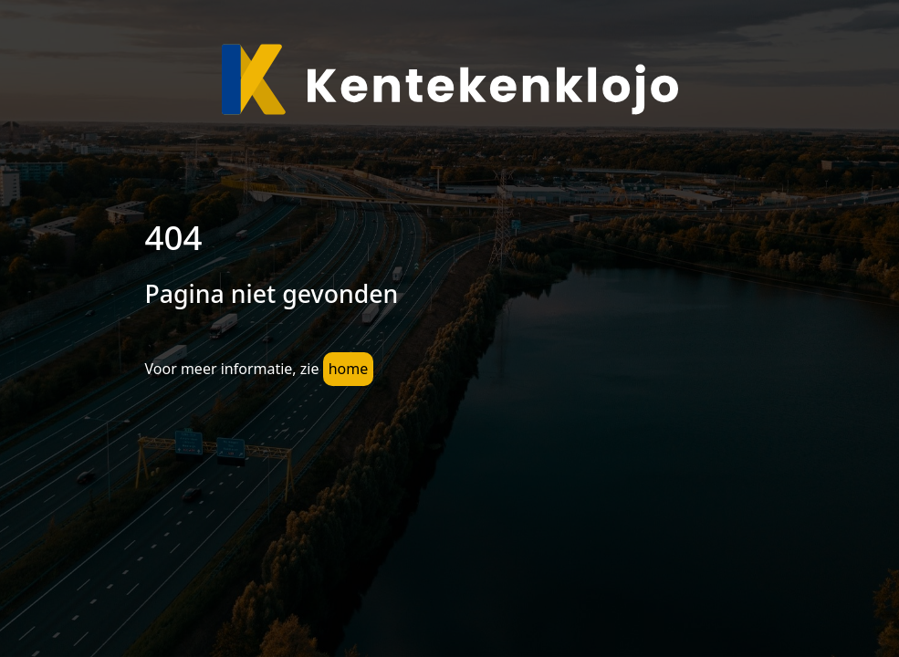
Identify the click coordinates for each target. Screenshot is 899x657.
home (349, 369)
